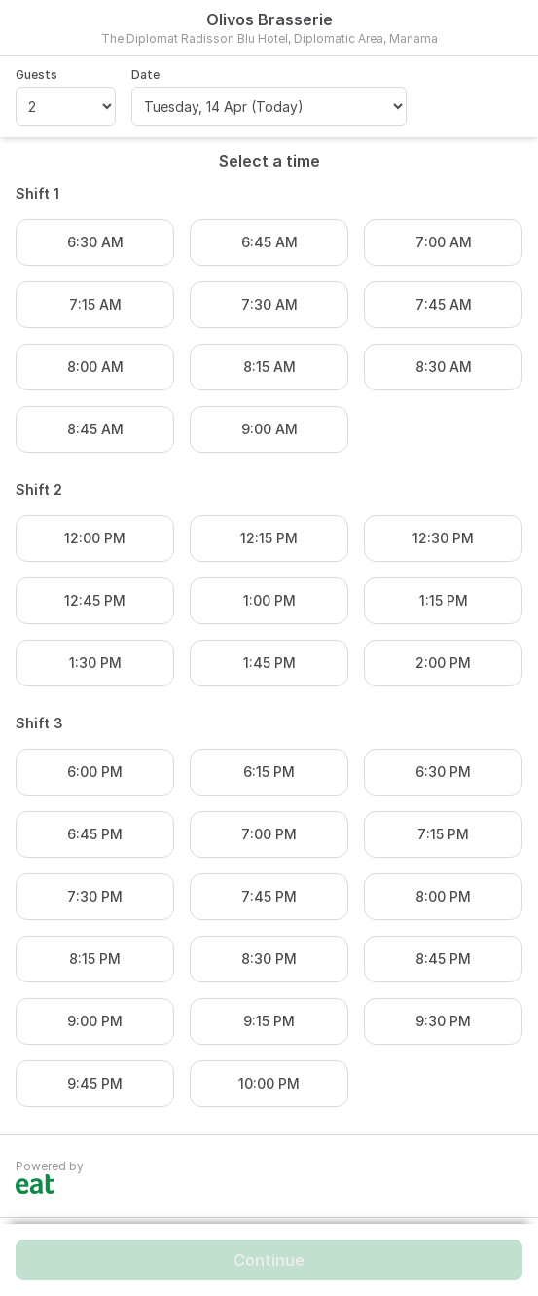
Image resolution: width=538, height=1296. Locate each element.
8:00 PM (443, 896)
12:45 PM (95, 600)
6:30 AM (95, 242)
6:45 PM (95, 834)
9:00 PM (95, 1021)
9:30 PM (443, 1021)
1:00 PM (269, 600)
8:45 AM (95, 429)
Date (145, 74)
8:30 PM (269, 958)
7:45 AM (443, 304)
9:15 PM (269, 1021)
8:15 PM (95, 958)
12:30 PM (443, 538)
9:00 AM (269, 429)
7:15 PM (443, 834)
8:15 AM (269, 366)
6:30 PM (443, 771)
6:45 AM (269, 242)
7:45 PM (269, 896)
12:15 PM (269, 538)
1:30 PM (95, 662)
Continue (269, 1260)
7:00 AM (443, 242)
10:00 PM (269, 1083)
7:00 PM (269, 834)
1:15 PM (443, 600)
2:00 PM (443, 662)
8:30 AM (443, 366)
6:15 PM (269, 771)
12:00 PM (95, 538)
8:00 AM (95, 366)
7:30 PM (95, 896)
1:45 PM (269, 662)
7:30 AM (269, 304)
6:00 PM (95, 771)
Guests (36, 74)
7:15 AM (95, 304)
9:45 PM (95, 1083)
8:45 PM (443, 958)
